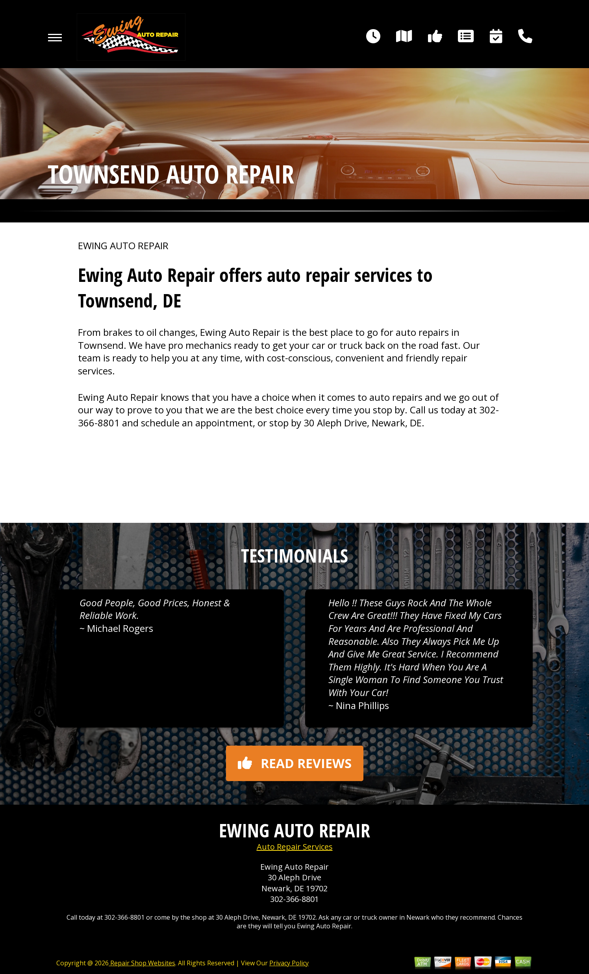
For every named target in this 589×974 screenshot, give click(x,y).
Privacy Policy (289, 963)
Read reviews (295, 763)
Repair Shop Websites (142, 963)
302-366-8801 (294, 899)
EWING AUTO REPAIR (123, 245)
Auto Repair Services (295, 846)
